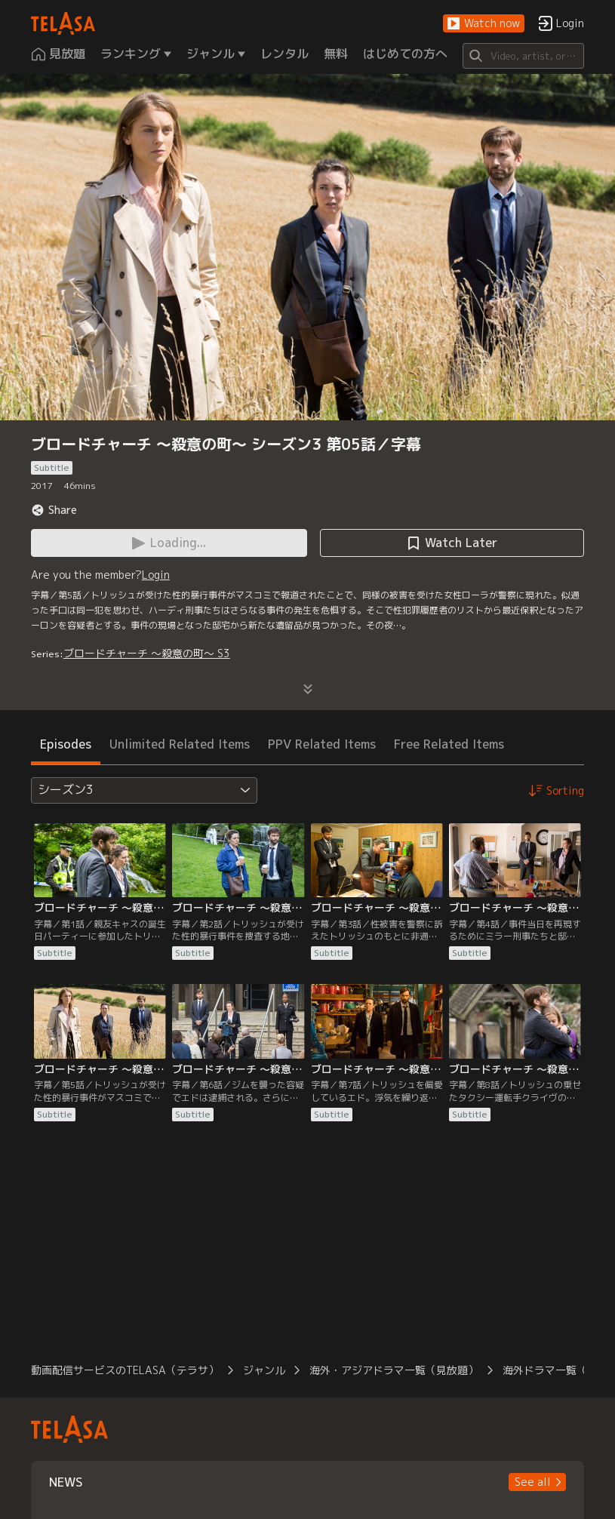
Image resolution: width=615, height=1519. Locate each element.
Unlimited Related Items (179, 744)
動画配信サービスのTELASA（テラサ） (125, 1370)
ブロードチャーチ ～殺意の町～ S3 (146, 653)
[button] (483, 23)
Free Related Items (449, 744)
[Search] (524, 56)
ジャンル (264, 1370)
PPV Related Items (322, 744)
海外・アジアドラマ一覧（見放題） (393, 1370)
